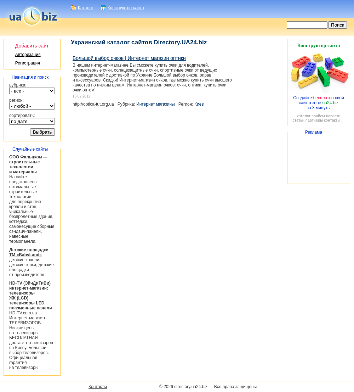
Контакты (97, 386)
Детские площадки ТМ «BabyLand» (28, 252)
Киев (199, 104)
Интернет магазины (155, 104)
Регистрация (27, 63)
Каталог (85, 7)
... (342, 120)
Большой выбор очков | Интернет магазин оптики (129, 58)
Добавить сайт (32, 46)
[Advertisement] (318, 158)
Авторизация (28, 54)
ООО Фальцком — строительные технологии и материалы (28, 164)
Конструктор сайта (126, 7)
